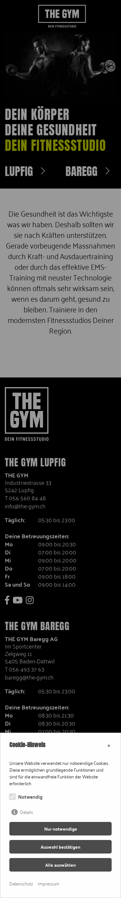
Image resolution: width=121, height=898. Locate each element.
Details (26, 812)
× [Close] (108, 744)
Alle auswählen (60, 865)
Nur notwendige (60, 829)
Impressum (48, 883)
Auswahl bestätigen (60, 847)
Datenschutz (21, 883)
